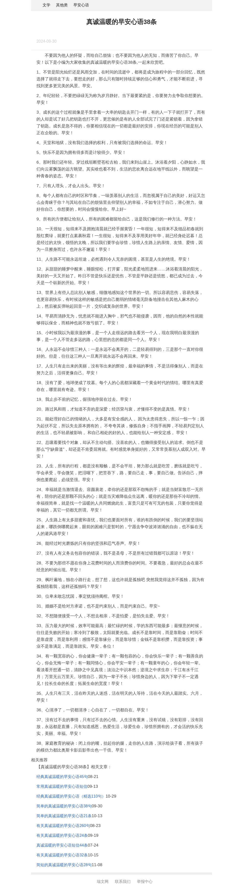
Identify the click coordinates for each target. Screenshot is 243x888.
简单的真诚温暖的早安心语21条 (64, 816)
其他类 (62, 5)
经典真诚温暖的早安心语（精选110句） (71, 796)
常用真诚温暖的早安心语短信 (61, 786)
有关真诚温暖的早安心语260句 (63, 826)
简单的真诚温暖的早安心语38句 (64, 806)
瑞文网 (103, 881)
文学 (46, 5)
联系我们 (123, 881)
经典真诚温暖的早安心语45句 (62, 777)
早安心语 (81, 5)
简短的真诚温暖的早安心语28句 (64, 865)
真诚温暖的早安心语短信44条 (62, 845)
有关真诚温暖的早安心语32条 (62, 855)
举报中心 (145, 881)
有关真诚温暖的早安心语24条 (62, 835)
